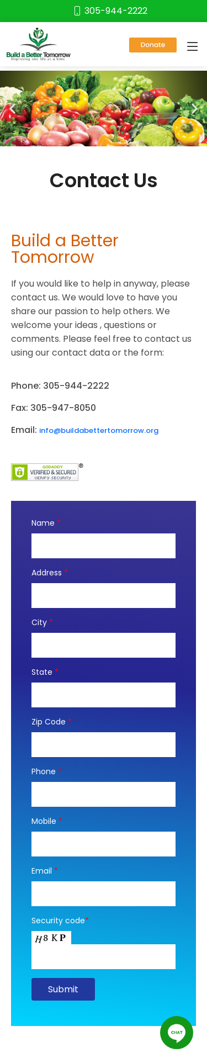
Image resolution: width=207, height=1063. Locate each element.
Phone (46, 771)
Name (46, 522)
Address (49, 572)
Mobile (46, 821)
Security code (60, 920)
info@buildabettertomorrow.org (98, 430)
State (45, 672)
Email (44, 870)
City (42, 622)
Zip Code (51, 721)
